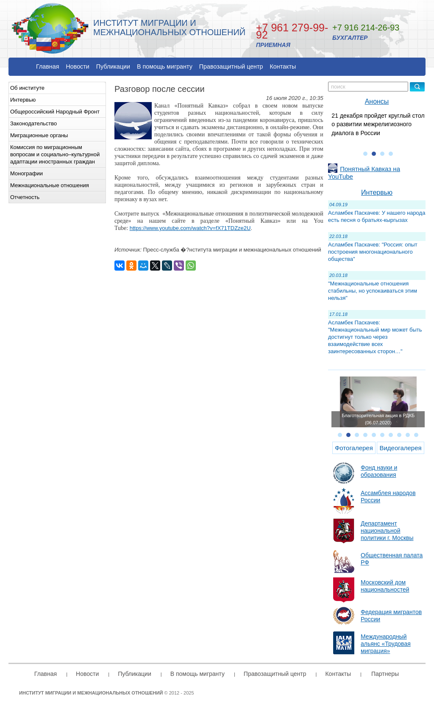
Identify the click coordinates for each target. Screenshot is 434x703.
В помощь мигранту (164, 66)
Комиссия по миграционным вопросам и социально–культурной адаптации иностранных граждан (55, 154)
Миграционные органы (39, 135)
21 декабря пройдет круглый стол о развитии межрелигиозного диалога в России (377, 124)
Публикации (113, 66)
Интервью (23, 100)
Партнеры (385, 673)
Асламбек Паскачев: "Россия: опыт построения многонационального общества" (372, 251)
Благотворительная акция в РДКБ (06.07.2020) (378, 419)
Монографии (26, 173)
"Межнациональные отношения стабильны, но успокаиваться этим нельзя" (372, 290)
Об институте (27, 88)
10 (416, 435)
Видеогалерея (400, 447)
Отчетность (24, 197)
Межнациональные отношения (49, 185)
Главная (47, 66)
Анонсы (377, 101)
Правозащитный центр (231, 66)
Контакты (283, 66)
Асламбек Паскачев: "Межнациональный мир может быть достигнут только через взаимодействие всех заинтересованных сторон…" (375, 336)
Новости (77, 66)
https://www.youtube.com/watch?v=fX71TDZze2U (190, 228)
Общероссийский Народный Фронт (55, 111)
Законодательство (33, 123)
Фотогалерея (354, 447)
